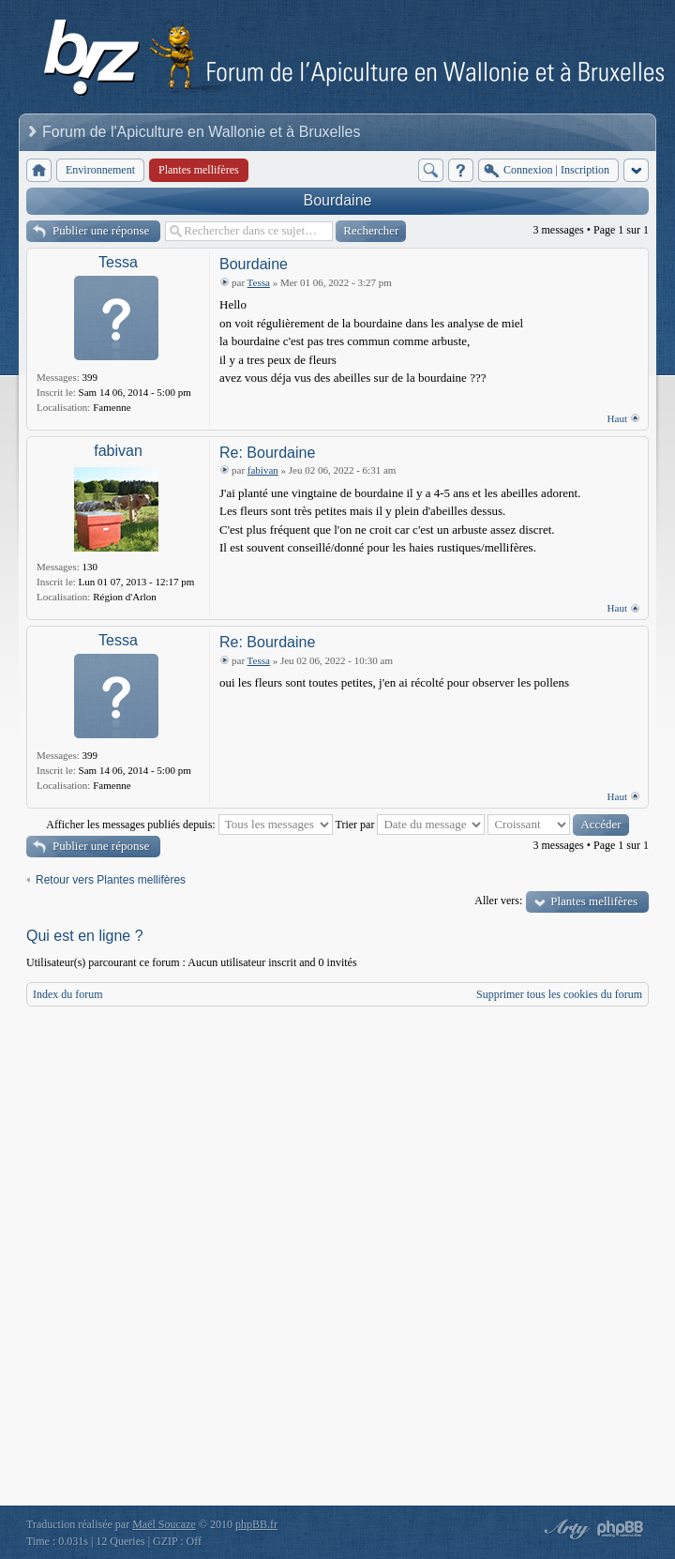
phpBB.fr (256, 1524)
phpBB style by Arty (564, 1529)
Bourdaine (338, 200)
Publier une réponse (100, 230)
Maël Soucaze (164, 1524)
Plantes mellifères (594, 901)
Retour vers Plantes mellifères (111, 879)
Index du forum (68, 994)
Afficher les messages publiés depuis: (189, 824)
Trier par (411, 824)
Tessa (118, 262)
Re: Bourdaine (267, 453)
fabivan (118, 451)
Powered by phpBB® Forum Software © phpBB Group (620, 1529)
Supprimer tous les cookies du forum (559, 994)
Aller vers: (498, 900)
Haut (617, 418)
